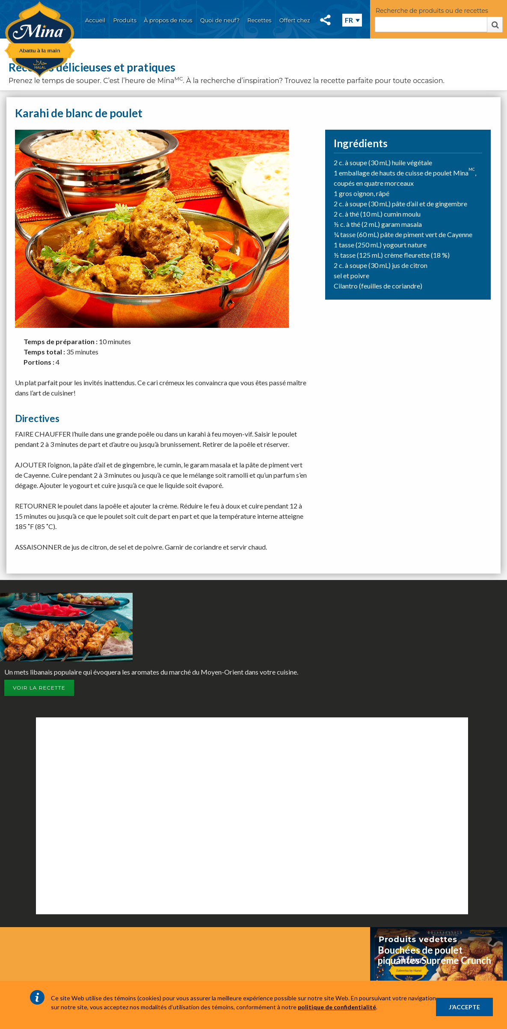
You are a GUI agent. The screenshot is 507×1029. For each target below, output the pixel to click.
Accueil (95, 20)
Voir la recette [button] (39, 687)
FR (349, 20)
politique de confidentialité (337, 1007)
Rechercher (494, 24)
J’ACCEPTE (464, 1007)
